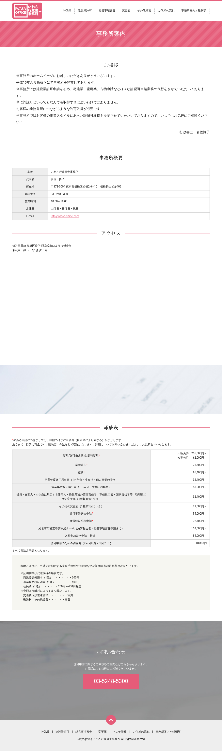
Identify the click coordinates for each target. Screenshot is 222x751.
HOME (67, 10)
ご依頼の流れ (166, 10)
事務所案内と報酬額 (193, 10)
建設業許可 (85, 10)
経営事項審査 (107, 10)
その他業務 (144, 10)
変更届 (126, 10)
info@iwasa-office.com (65, 216)
